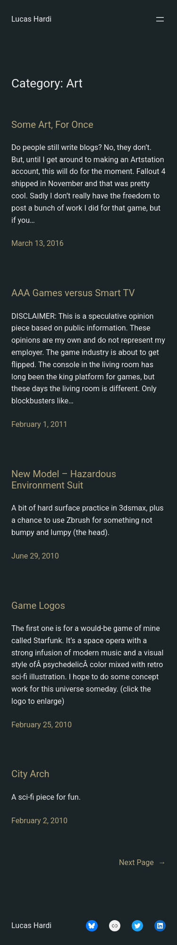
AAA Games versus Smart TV (73, 293)
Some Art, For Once (52, 124)
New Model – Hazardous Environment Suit (63, 479)
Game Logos (38, 605)
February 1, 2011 (39, 424)
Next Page (142, 863)
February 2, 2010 (39, 820)
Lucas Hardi (31, 19)
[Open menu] (160, 19)
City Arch (30, 774)
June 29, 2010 (35, 555)
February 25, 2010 (41, 724)
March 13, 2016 (37, 243)
